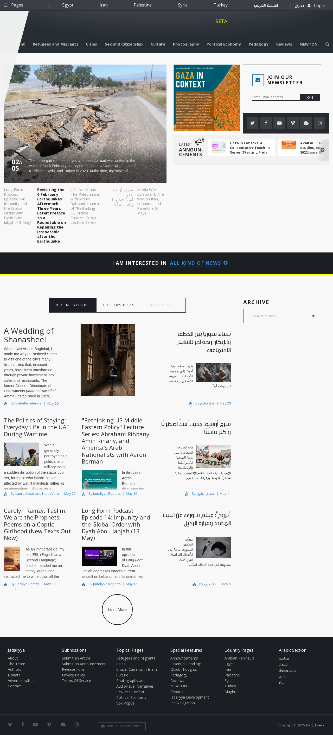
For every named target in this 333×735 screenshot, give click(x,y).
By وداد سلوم (202, 403)
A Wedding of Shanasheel (29, 335)
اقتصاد (283, 664)
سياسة (284, 658)
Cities (91, 44)
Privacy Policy (73, 675)
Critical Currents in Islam (136, 669)
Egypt (67, 5)
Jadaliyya (166, 24)
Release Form (73, 669)
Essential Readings (186, 663)
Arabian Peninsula (239, 658)
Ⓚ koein (317, 725)
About (13, 658)
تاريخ (282, 676)
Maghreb (232, 691)
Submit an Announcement (84, 663)
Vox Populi (125, 703)
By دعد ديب (205, 583)
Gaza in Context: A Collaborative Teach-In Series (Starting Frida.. (250, 148)
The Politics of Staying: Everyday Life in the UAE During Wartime (36, 427)
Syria (183, 5)
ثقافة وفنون (288, 670)
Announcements (184, 658)
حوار (282, 682)
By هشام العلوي (200, 493)
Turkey (221, 5)
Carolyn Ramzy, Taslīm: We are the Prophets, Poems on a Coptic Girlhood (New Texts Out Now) (37, 524)
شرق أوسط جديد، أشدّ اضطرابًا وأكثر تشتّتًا (122, 197)
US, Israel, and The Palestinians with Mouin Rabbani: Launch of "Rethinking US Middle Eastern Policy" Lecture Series (85, 206)
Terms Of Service (76, 680)
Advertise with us (22, 680)
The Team (16, 663)
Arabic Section (292, 650)
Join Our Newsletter (121, 726)
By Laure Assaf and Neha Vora (32, 493)
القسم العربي (266, 5)
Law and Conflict (130, 691)
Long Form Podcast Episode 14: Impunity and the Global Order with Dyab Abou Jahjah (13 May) (17, 206)
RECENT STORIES (73, 304)
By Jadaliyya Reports (101, 493)
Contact (14, 685)
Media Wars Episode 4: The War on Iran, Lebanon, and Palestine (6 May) (150, 201)
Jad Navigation (182, 702)
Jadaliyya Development (189, 697)
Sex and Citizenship (124, 44)
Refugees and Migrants (55, 44)
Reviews (284, 44)
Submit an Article (76, 658)
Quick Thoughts (183, 669)
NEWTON (309, 44)
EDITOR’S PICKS (119, 304)
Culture (158, 44)
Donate (14, 675)
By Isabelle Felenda (22, 403)
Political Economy (224, 44)
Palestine (143, 5)
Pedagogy (258, 44)
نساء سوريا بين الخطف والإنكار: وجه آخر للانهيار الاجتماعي (204, 342)
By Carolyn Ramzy (22, 583)
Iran (104, 5)
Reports (177, 691)
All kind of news (195, 263)
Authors (14, 669)
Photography (186, 44)
